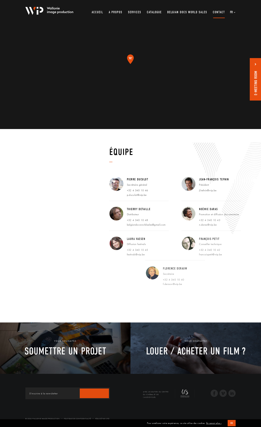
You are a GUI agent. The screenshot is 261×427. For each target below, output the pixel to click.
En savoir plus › (213, 423)
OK (231, 423)
